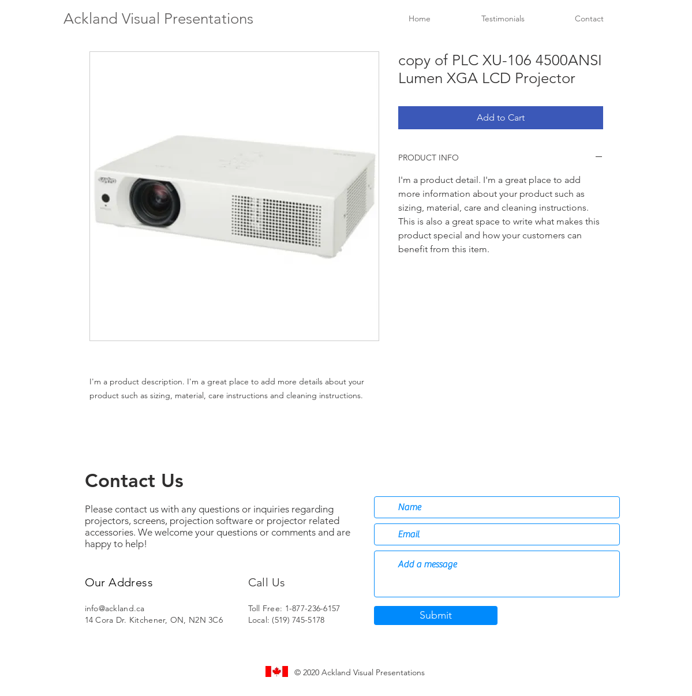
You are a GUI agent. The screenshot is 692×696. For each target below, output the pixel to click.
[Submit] (436, 615)
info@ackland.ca (115, 608)
